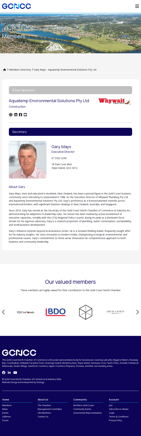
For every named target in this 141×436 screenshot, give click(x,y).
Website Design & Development (17, 382)
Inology (40, 382)
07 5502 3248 (58, 158)
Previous (3, 312)
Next (137, 312)
